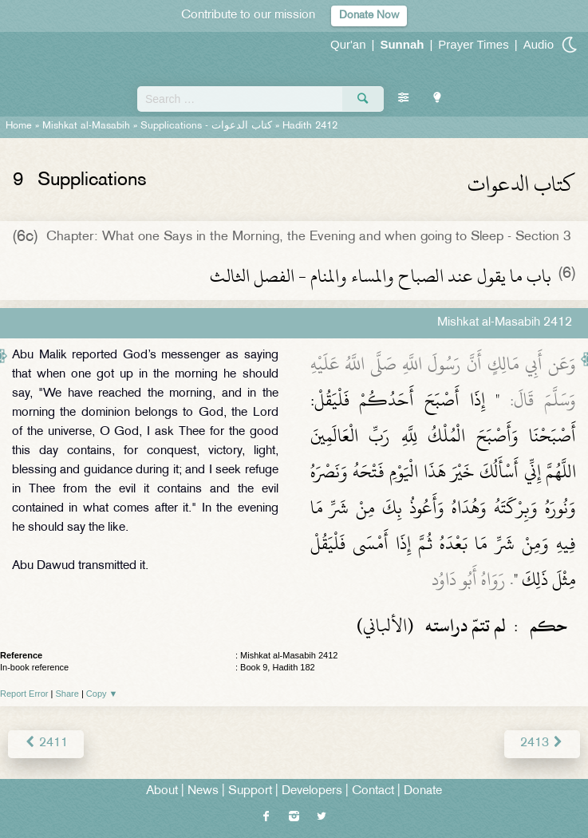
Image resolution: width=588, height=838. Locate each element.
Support (250, 791)
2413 (542, 743)
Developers (312, 791)
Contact (373, 791)
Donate (423, 791)
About (162, 791)
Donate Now (369, 15)
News (203, 791)
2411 (46, 743)
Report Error (24, 693)
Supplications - (206, 126)
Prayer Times (473, 44)
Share (67, 693)
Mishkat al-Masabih (86, 126)
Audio (538, 44)
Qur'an (348, 44)
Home (19, 126)
